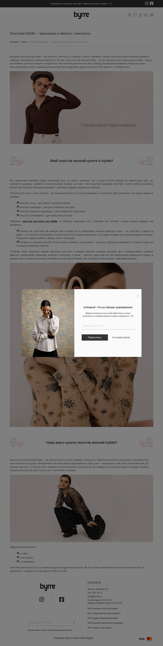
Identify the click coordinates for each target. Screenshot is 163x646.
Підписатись (94, 337)
